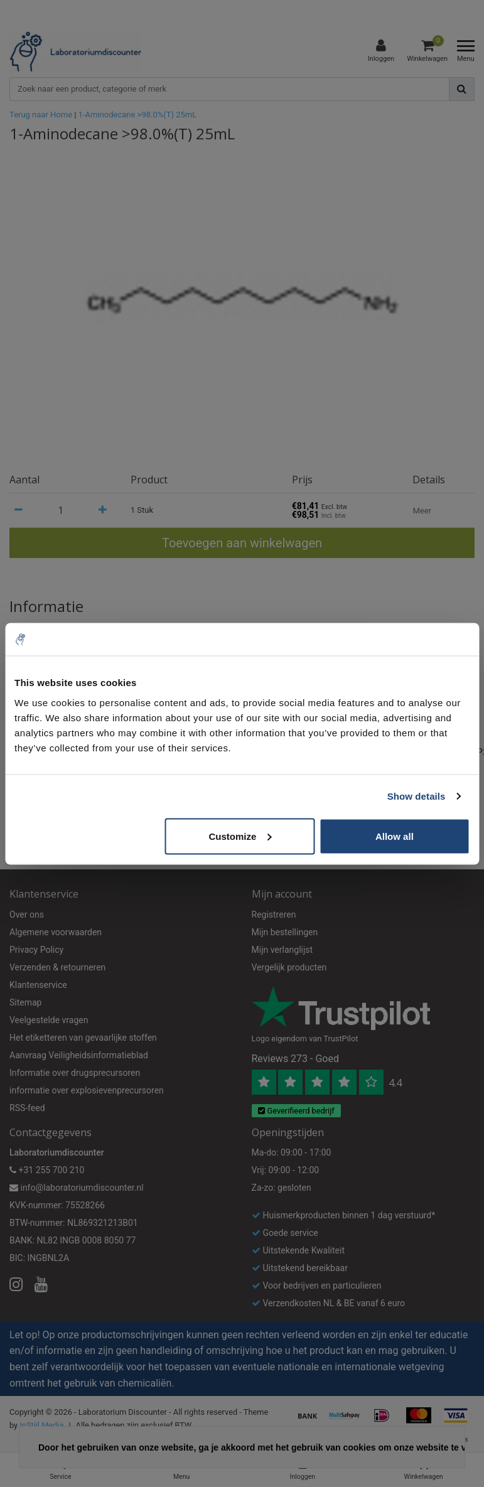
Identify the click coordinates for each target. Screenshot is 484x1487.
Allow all (394, 835)
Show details (416, 796)
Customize (239, 835)
